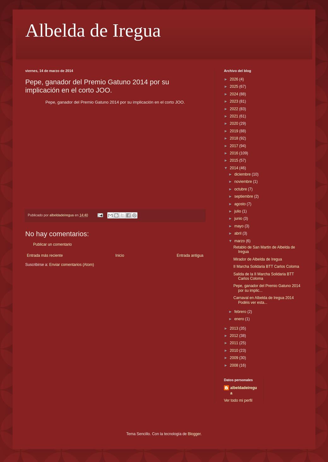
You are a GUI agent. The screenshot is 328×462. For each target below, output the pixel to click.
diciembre (243, 174)
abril (238, 233)
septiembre (244, 196)
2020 (234, 123)
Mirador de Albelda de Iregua (257, 259)
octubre (241, 189)
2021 (234, 116)
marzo (240, 241)
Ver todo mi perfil (238, 400)
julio (238, 211)
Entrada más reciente (45, 255)
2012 (234, 335)
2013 (234, 328)
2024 (234, 94)
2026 (234, 79)
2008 (234, 365)
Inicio (119, 255)
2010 (234, 350)
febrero (240, 311)
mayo (239, 226)
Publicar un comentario (52, 244)
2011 (234, 343)
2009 (234, 358)
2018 (234, 138)
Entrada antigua (190, 255)
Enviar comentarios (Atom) (71, 264)
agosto (240, 204)
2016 (234, 153)
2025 (234, 86)
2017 (234, 146)
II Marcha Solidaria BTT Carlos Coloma (266, 266)
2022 (234, 109)
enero (239, 319)
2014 (234, 168)
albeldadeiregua (243, 390)
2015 (234, 160)
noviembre (243, 181)
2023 (234, 101)
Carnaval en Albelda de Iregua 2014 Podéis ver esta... (263, 300)
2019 (234, 131)
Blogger (194, 434)
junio (238, 218)
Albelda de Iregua (93, 30)
